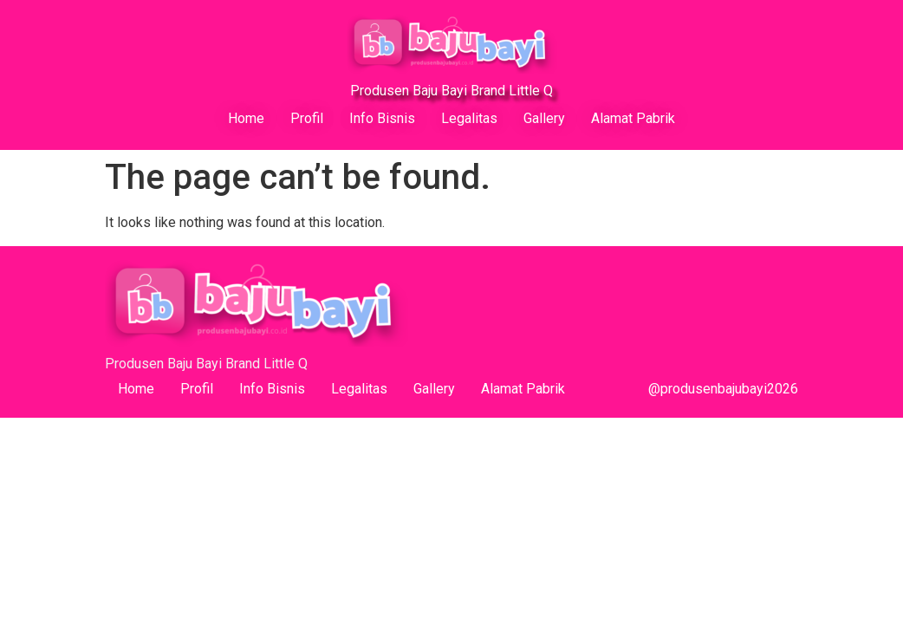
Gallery (544, 118)
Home (246, 118)
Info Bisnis (382, 118)
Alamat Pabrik (633, 118)
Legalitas (469, 118)
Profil (306, 118)
